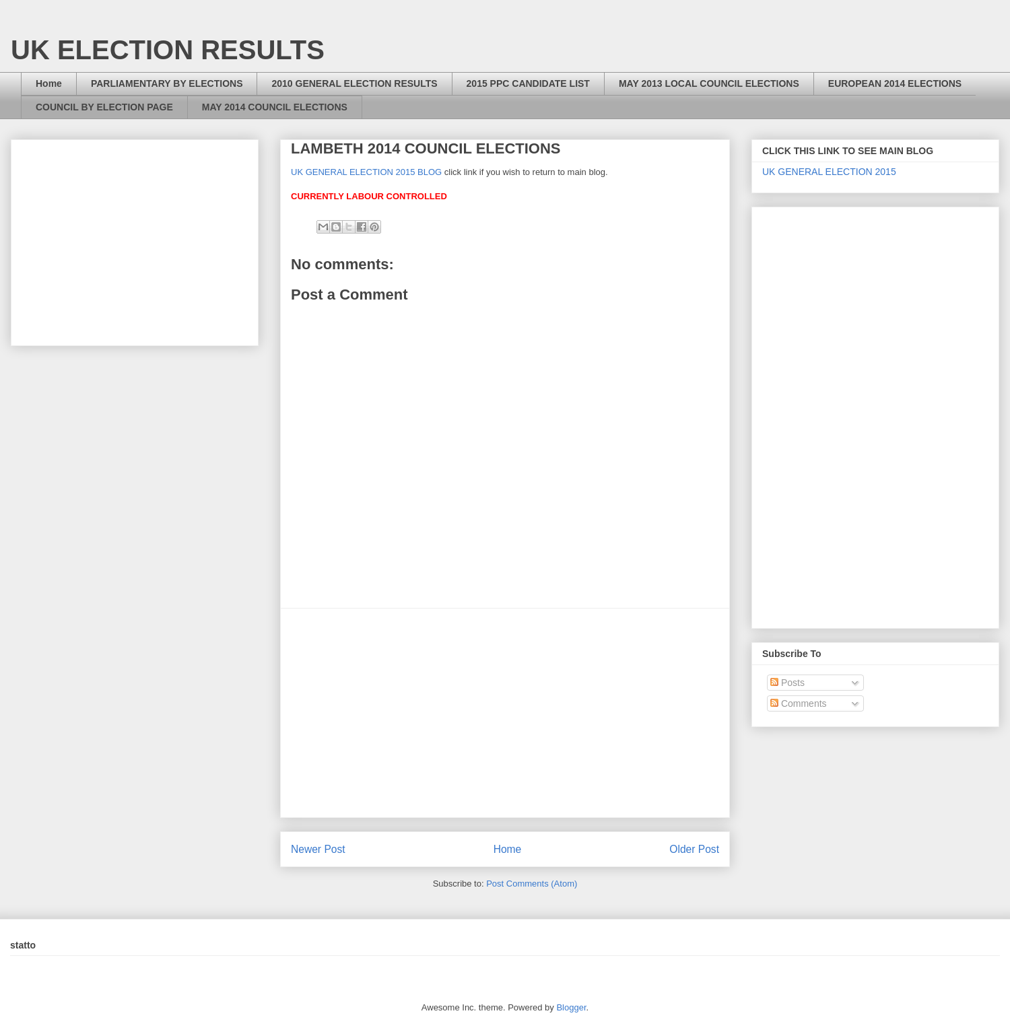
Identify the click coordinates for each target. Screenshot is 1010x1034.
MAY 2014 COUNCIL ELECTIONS (274, 107)
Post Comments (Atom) (531, 883)
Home (49, 83)
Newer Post (318, 849)
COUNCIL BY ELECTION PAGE (104, 107)
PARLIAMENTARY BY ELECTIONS (167, 83)
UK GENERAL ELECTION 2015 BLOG (366, 172)
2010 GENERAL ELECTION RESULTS (354, 83)
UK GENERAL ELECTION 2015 (829, 171)
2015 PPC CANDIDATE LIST (528, 83)
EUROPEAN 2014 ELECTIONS (895, 83)
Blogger (571, 1007)
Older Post (694, 849)
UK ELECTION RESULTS (168, 50)
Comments (798, 703)
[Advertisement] (505, 713)
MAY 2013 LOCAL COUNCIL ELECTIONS (709, 83)
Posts (787, 682)
